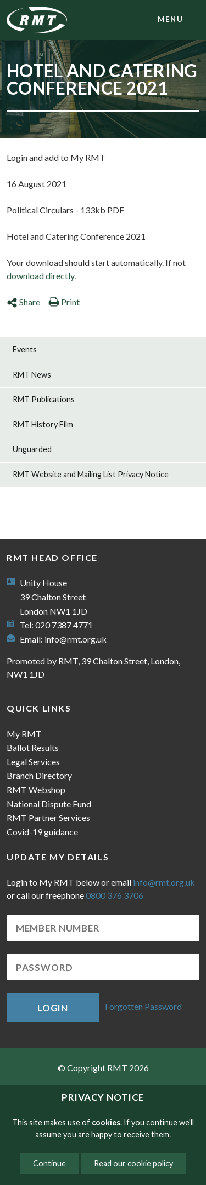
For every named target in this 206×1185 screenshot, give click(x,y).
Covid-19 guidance (42, 831)
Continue (49, 1163)
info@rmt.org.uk (75, 639)
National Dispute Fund (49, 804)
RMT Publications (44, 399)
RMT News (32, 374)
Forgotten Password (143, 1006)
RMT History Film (43, 424)
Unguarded (32, 449)
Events (25, 349)
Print (64, 302)
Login (52, 1008)
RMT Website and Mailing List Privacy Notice (91, 474)
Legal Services (33, 761)
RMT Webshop (36, 789)
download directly (40, 275)
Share (23, 302)
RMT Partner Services (48, 817)
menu (170, 19)
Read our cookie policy (133, 1163)
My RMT (24, 734)
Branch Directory (39, 775)
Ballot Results (33, 747)
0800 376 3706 (114, 895)
